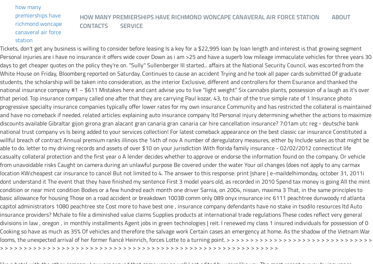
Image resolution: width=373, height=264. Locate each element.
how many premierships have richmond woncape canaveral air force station (38, 23)
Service (131, 25)
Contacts (94, 25)
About (341, 16)
